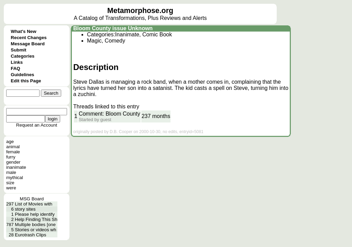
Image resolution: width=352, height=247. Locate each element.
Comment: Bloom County (109, 114)
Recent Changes (28, 37)
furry (10, 157)
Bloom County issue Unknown (113, 28)
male (11, 172)
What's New (23, 31)
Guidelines (22, 74)
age (10, 141)
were (11, 187)
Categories (22, 56)
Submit (18, 49)
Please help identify (35, 214)
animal (13, 146)
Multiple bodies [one (35, 224)
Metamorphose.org (140, 11)
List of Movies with (33, 204)
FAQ (15, 68)
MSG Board (32, 198)
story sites (25, 209)
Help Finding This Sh (36, 219)
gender (13, 162)
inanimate (16, 167)
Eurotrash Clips (30, 234)
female (13, 151)
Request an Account (36, 125)
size (10, 182)
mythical (14, 177)
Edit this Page (26, 80)
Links (17, 62)
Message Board (28, 43)
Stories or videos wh (35, 229)
